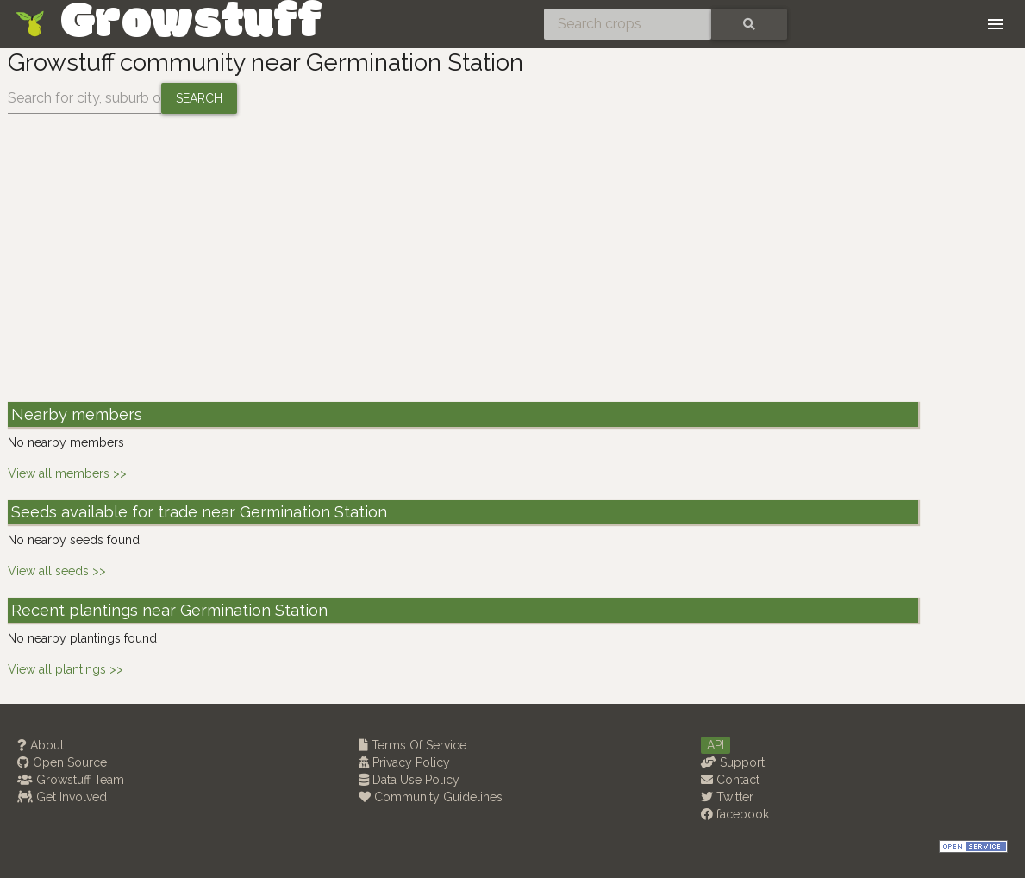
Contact (730, 780)
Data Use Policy (409, 780)
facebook (735, 814)
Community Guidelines (431, 797)
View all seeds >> (57, 571)
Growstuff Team (70, 780)
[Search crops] (627, 24)
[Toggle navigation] (995, 24)
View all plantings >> (65, 669)
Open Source (62, 762)
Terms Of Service (412, 745)
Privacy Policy (404, 762)
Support (733, 762)
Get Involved (62, 797)
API (715, 745)
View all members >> (67, 473)
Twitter (727, 797)
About (40, 745)
